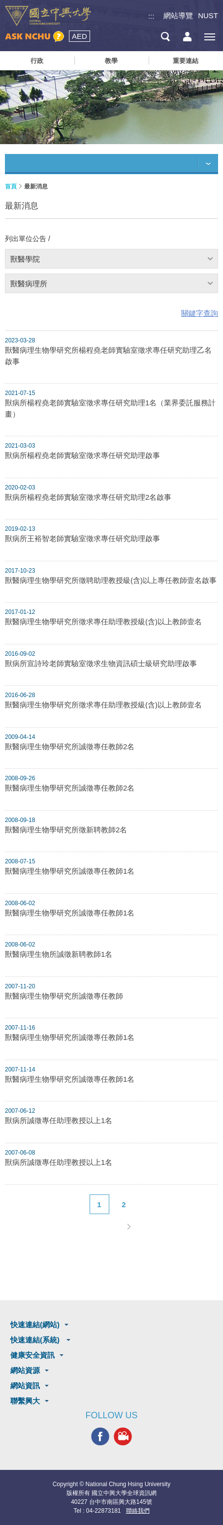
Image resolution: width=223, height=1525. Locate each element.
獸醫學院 (25, 259)
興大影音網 (123, 1436)
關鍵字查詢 (199, 313)
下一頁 (129, 1226)
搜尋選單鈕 (165, 36)
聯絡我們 (138, 1510)
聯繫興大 (25, 1401)
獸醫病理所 (28, 283)
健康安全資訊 (32, 1355)
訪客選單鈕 (187, 36)
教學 (111, 60)
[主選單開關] (209, 36)
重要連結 (185, 60)
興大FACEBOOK (100, 1436)
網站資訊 (25, 1385)
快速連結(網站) (35, 1324)
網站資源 (25, 1370)
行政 (37, 60)
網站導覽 (178, 15)
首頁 (11, 186)
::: (151, 16)
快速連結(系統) (36, 1340)
